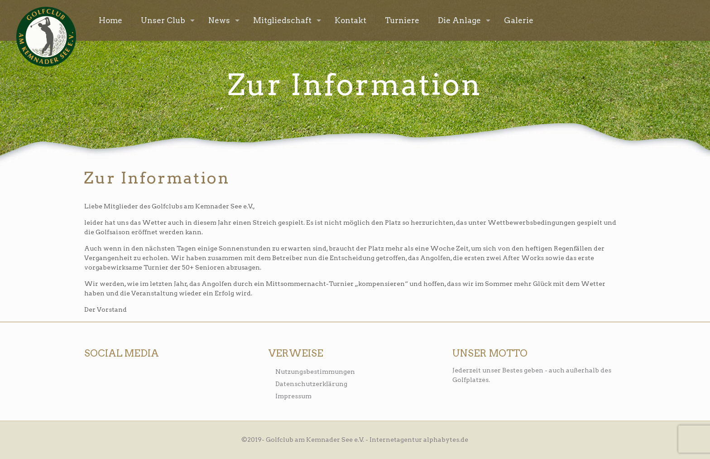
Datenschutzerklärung (311, 383)
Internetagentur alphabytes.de (418, 439)
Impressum (293, 396)
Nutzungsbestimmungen (315, 371)
